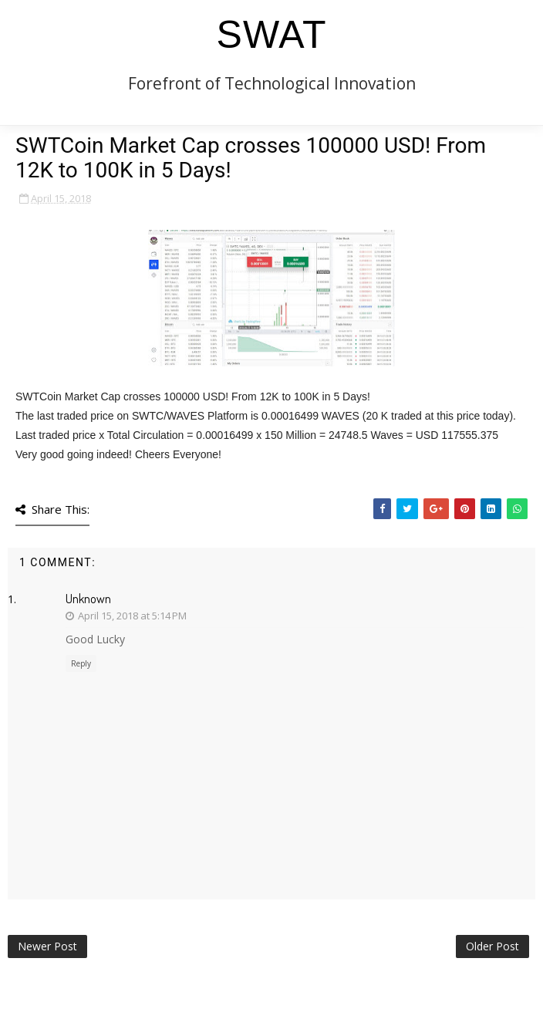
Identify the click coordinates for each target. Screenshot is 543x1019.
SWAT (272, 34)
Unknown (88, 598)
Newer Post (47, 946)
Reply (81, 663)
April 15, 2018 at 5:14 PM (132, 616)
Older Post (492, 946)
